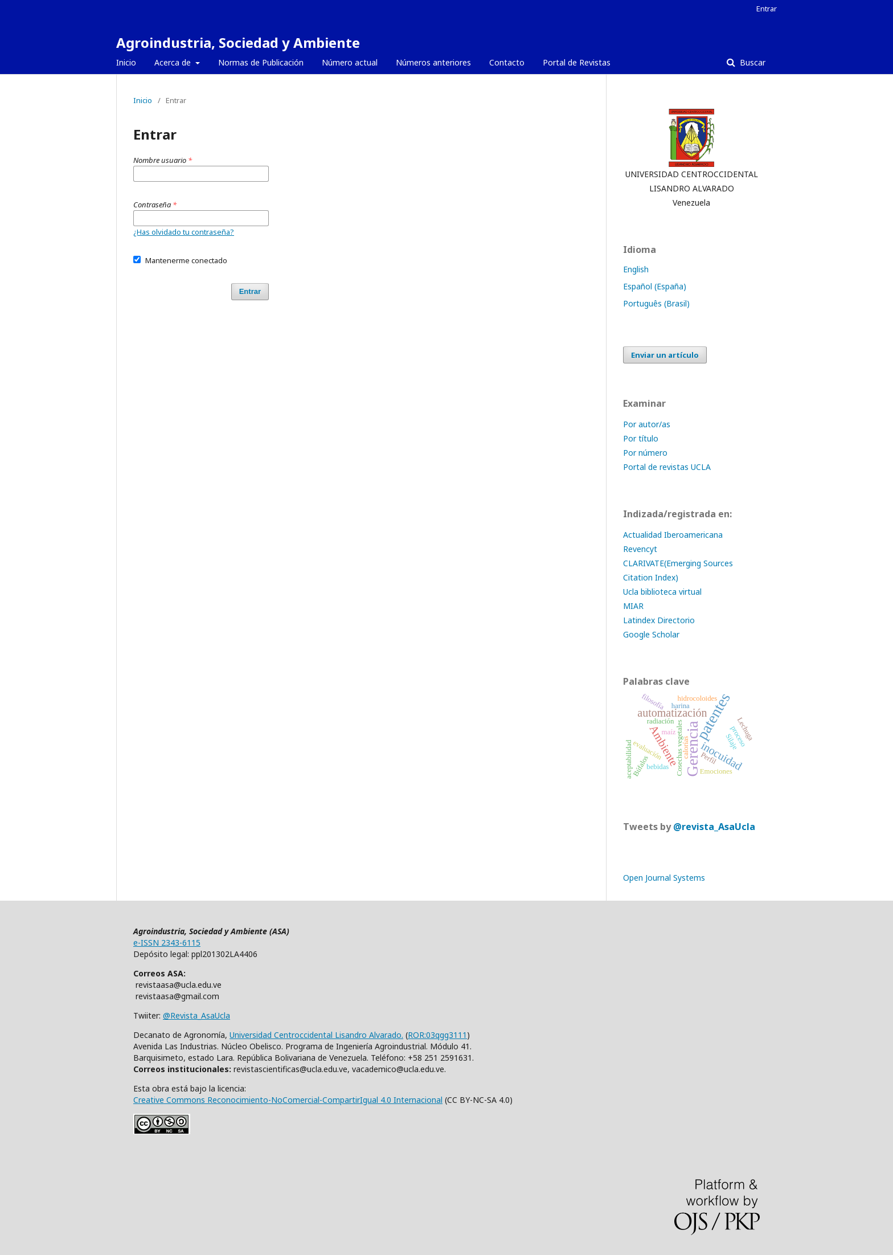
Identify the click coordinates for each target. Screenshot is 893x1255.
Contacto (507, 62)
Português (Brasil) (656, 303)
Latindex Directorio (659, 620)
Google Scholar (651, 634)
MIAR (633, 605)
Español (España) (654, 286)
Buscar (751, 62)
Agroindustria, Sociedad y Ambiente (238, 42)
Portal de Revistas (577, 62)
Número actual (350, 62)
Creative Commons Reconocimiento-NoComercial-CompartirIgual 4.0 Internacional (288, 1099)
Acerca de (173, 62)
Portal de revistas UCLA (667, 466)
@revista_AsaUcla (714, 826)
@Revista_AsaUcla (196, 1015)
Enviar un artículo (665, 355)
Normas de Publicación (261, 62)
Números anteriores (433, 62)
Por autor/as (646, 424)
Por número (645, 452)
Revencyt (640, 548)
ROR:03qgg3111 (437, 1034)
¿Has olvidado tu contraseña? (183, 232)
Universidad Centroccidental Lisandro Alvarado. (316, 1034)
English (636, 269)
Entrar (766, 8)
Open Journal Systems (664, 877)
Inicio (126, 62)
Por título (640, 438)
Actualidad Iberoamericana (673, 534)
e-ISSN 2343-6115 (166, 942)
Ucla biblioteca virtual (662, 591)
